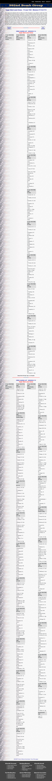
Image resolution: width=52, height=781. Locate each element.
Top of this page (34, 759)
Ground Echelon (10, 767)
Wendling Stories (11, 776)
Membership (38, 1)
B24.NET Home (17, 759)
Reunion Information (41, 776)
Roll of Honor (10, 768)
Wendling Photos (11, 775)
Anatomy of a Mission (26, 768)
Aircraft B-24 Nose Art (41, 767)
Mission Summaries (25, 759)
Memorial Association (41, 774)
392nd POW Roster (26, 776)
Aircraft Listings (40, 765)
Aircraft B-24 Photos (41, 766)
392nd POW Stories (26, 775)
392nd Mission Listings (27, 765)
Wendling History (11, 774)
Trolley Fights (25, 770)
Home (33, 1)
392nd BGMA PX (40, 778)
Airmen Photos (10, 766)
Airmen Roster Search (12, 765)
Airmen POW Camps (26, 774)
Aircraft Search (40, 768)
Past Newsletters (40, 775)
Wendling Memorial (11, 778)
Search (43, 1)
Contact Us (48, 1)
